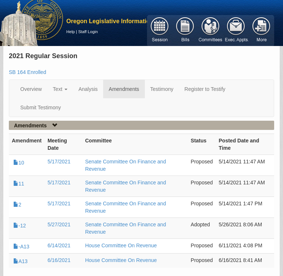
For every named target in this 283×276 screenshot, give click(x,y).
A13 (20, 261)
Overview (31, 89)
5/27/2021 (59, 224)
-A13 (21, 247)
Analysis (88, 89)
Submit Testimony (40, 107)
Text (60, 89)
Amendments (124, 89)
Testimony (162, 89)
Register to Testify (205, 89)
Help (70, 31)
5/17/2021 (59, 161)
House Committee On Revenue (121, 245)
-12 (19, 226)
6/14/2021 (59, 245)
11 (18, 184)
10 (18, 163)
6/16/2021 (59, 260)
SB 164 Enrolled (27, 72)
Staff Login (88, 31)
